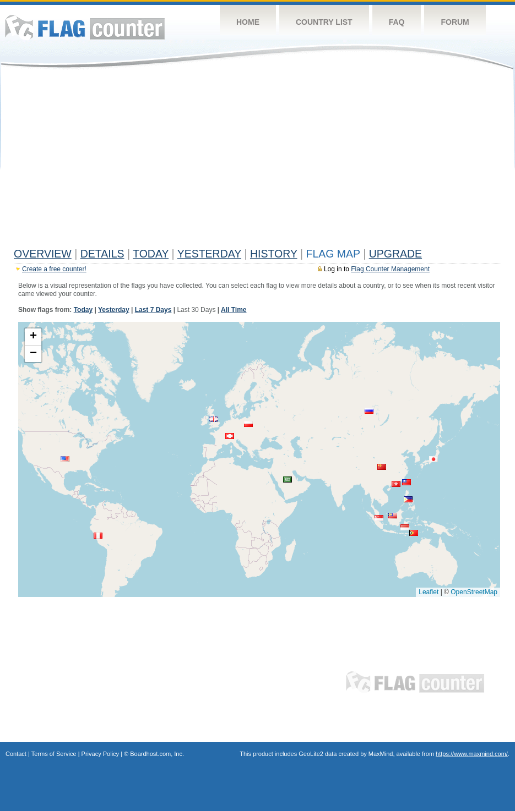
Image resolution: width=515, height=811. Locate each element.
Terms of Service (54, 753)
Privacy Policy (100, 753)
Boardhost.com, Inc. (157, 753)
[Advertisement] (257, 161)
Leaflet (428, 592)
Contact (16, 753)
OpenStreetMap (474, 592)
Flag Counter (85, 27)
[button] (404, 527)
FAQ (397, 22)
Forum (455, 22)
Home (247, 22)
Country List (324, 22)
